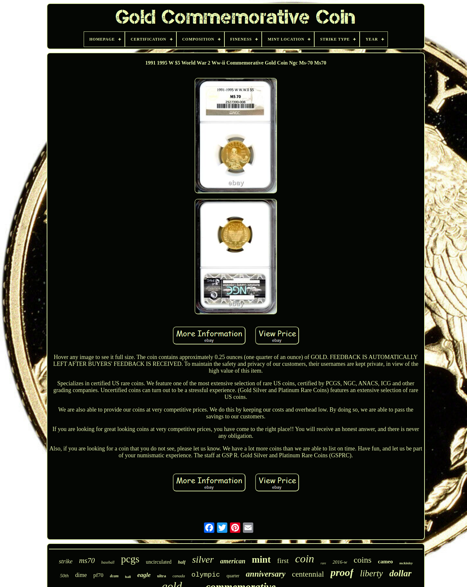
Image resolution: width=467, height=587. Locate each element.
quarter (232, 575)
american (232, 561)
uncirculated (159, 562)
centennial (308, 574)
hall (128, 577)
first (283, 561)
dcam (114, 576)
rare (323, 563)
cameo (385, 561)
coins (362, 560)
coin (304, 559)
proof (341, 572)
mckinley (406, 563)
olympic (205, 575)
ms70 (87, 561)
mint (261, 559)
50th (64, 575)
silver (203, 559)
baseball (107, 562)
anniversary (265, 573)
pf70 (98, 575)
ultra (161, 575)
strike (65, 561)
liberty (371, 573)
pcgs (130, 559)
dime (81, 575)
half (182, 562)
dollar (400, 573)
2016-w (339, 562)
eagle (143, 574)
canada (179, 575)
